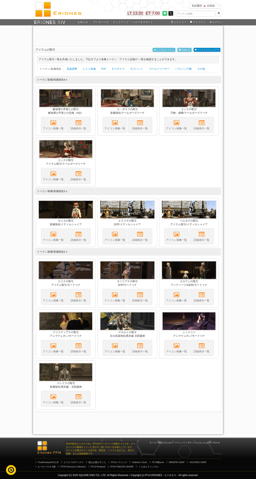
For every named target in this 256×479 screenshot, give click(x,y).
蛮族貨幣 (72, 68)
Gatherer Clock (139, 462)
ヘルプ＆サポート (142, 22)
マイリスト (197, 22)
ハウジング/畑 (183, 68)
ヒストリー (178, 22)
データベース (101, 22)
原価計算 (184, 50)
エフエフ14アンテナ (73, 462)
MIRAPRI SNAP (177, 462)
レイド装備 (89, 68)
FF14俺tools (158, 462)
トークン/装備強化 (50, 68)
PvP (103, 68)
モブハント (136, 68)
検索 (160, 442)
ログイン (215, 22)
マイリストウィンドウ (207, 50)
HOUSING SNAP (198, 462)
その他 (201, 68)
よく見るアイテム (164, 50)
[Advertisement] (128, 36)
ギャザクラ (118, 68)
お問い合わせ (213, 442)
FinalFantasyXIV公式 (48, 462)
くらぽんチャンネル (148, 466)
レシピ (182, 442)
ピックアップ (121, 22)
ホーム (152, 442)
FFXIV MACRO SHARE (122, 466)
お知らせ (83, 22)
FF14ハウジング (119, 462)
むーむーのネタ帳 (47, 466)
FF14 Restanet (98, 466)
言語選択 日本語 (203, 5)
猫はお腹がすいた (97, 462)
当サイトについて (196, 442)
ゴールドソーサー (159, 68)
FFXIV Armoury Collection (73, 466)
